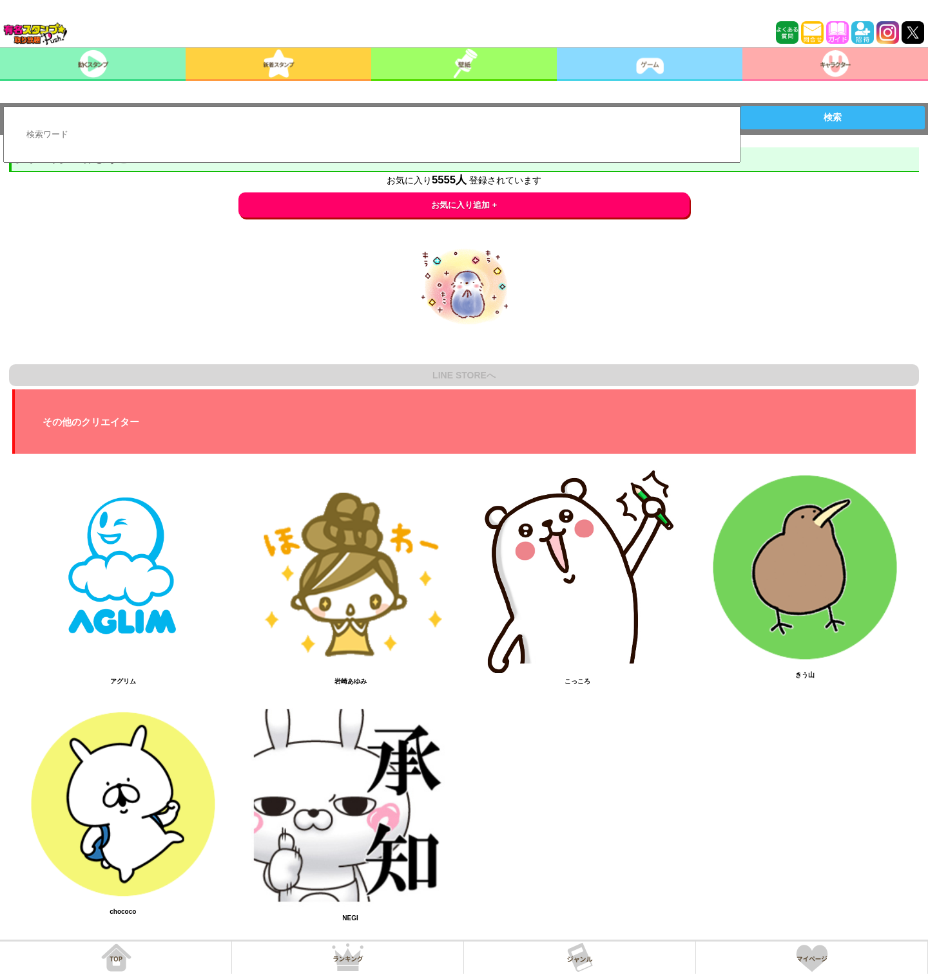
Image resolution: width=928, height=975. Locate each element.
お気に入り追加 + (464, 205)
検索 (833, 117)
